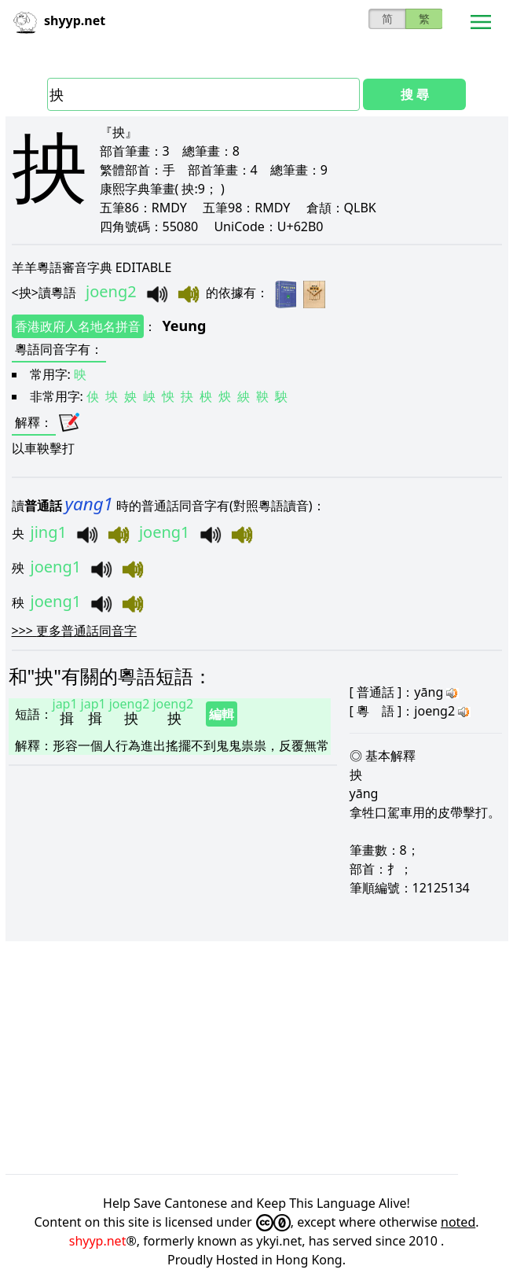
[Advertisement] (256, 1058)
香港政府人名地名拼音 (78, 326)
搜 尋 (415, 94)
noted (458, 1222)
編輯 (221, 714)
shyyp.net (97, 1240)
